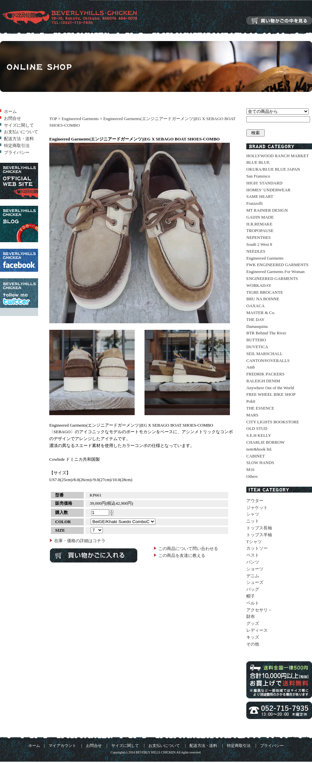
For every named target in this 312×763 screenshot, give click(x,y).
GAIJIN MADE (260, 217)
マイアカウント (62, 746)
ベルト (252, 603)
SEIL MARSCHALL (264, 353)
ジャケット (257, 507)
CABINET (255, 456)
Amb (250, 367)
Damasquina (257, 326)
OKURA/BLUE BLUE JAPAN (273, 169)
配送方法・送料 (19, 138)
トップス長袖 (259, 527)
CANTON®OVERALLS (268, 360)
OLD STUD (256, 428)
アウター (254, 500)
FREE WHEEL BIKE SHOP (271, 394)
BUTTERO (256, 339)
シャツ (252, 514)
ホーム (10, 111)
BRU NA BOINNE (262, 298)
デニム (252, 575)
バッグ (252, 589)
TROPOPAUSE (260, 230)
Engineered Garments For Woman (275, 271)
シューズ (254, 582)
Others (252, 476)
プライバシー (17, 152)
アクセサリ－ (259, 609)
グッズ (252, 623)
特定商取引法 (17, 145)
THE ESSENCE (260, 408)
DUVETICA (257, 346)
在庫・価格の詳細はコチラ (79, 540)
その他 (252, 644)
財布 (250, 616)
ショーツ (254, 568)
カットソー (257, 548)
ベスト (252, 555)
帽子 (250, 596)
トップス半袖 (259, 534)
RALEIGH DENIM (263, 380)
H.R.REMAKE (259, 224)
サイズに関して (19, 125)
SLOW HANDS (260, 462)
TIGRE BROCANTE (264, 292)
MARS (252, 415)
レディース (257, 630)
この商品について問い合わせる (188, 548)
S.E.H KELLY (258, 435)
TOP (53, 118)
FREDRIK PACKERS (265, 373)
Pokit (250, 401)
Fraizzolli (254, 203)
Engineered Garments (80, 118)
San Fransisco (258, 176)
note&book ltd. (259, 449)
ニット (252, 521)
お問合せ (12, 118)
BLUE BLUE (258, 162)
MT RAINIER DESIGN (267, 210)
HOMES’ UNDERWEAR (268, 189)
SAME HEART (259, 196)
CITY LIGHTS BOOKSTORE (272, 421)
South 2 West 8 (259, 244)
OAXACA (255, 305)
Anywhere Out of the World (270, 387)
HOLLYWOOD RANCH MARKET (277, 155)
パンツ (252, 562)
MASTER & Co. (260, 312)
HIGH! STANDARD (264, 182)
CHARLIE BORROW (265, 442)
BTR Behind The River (266, 332)
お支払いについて (21, 131)
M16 (250, 469)
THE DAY (255, 319)
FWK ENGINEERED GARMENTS (277, 264)
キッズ (252, 637)
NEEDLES (255, 251)
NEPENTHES (258, 237)
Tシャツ (254, 541)
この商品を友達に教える (181, 555)
